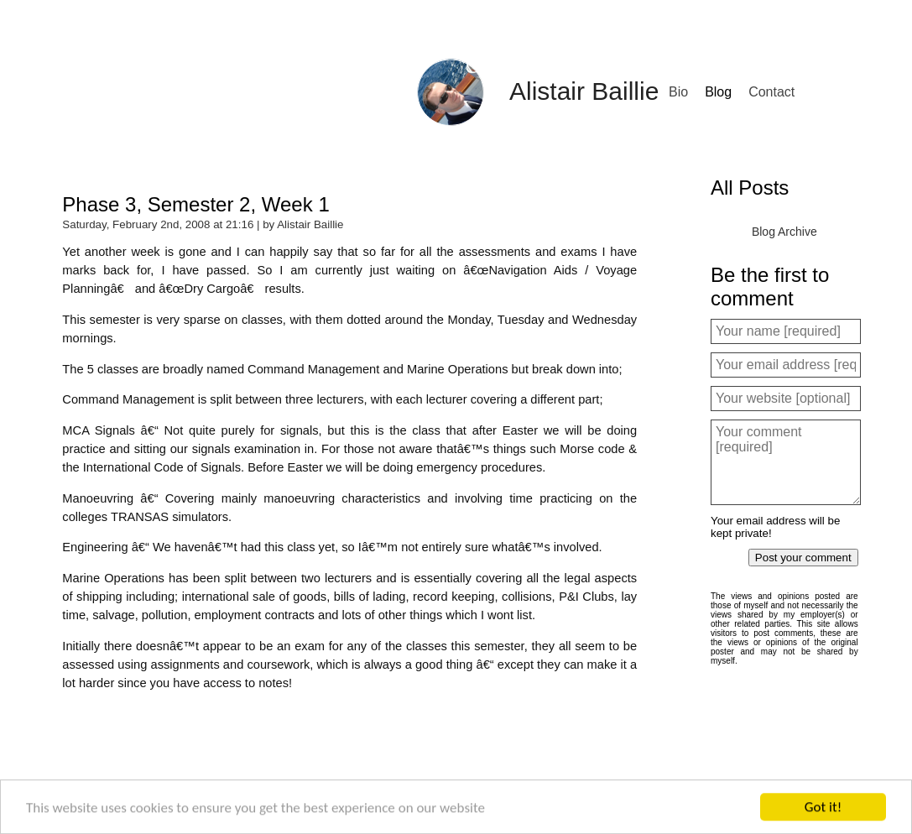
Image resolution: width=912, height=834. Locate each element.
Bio (678, 92)
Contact (771, 92)
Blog (718, 92)
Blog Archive (784, 231)
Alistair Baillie (584, 91)
